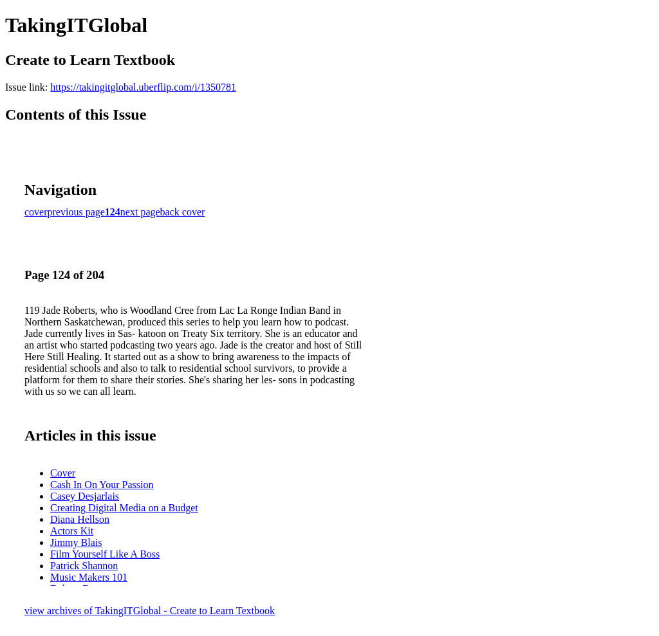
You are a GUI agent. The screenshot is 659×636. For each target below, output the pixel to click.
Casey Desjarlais (84, 496)
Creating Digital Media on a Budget (124, 507)
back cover (182, 211)
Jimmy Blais (76, 542)
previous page (76, 211)
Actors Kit (71, 530)
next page (140, 211)
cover (36, 211)
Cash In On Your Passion (101, 484)
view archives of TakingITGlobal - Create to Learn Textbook (149, 610)
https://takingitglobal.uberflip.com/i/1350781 (143, 87)
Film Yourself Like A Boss (105, 554)
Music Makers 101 (88, 577)
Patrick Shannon (84, 565)
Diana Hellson (79, 519)
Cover (62, 473)
